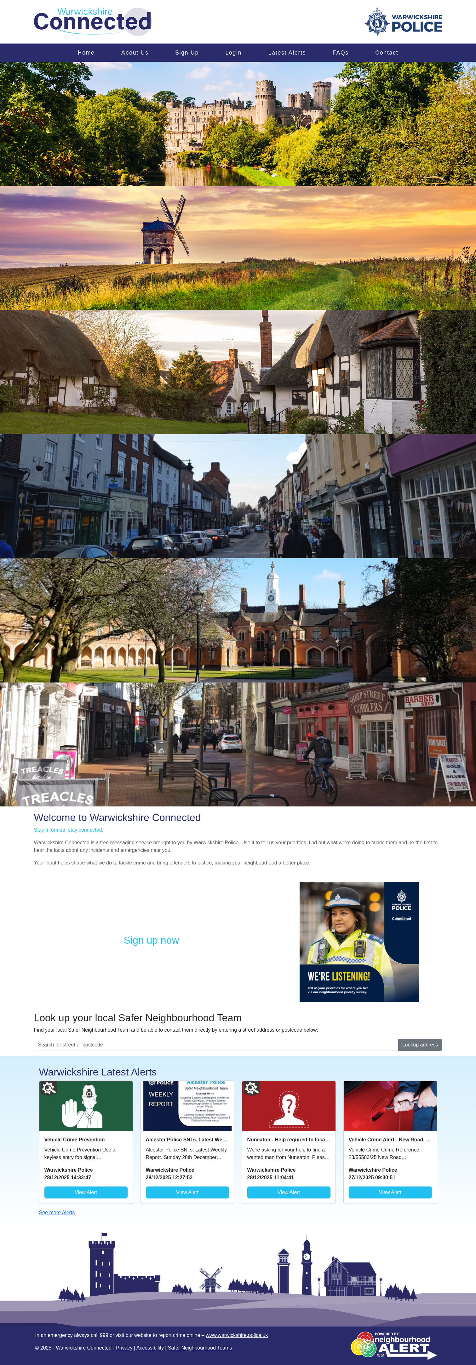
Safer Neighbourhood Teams (200, 1347)
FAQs (341, 53)
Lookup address (420, 1044)
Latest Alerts (287, 53)
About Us (134, 53)
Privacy (124, 1347)
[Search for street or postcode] (216, 1045)
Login (233, 53)
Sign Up (187, 53)
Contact (386, 53)
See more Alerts (57, 1212)
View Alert (86, 1192)
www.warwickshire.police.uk (237, 1335)
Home (86, 53)
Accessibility (150, 1347)
